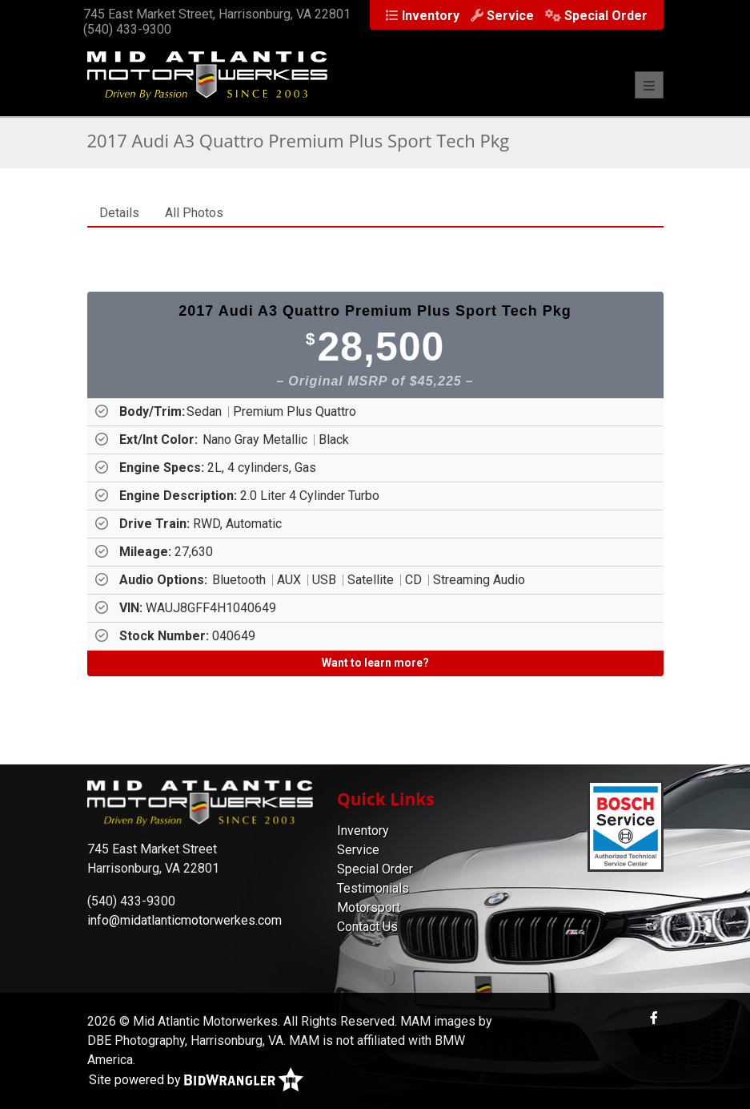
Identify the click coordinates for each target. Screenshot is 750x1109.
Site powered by (196, 1080)
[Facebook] (654, 1018)
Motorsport (368, 907)
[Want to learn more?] (375, 663)
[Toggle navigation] (649, 85)
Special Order (375, 869)
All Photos (194, 212)
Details (119, 212)
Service (358, 849)
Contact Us (367, 926)
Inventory (363, 830)
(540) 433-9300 (127, 29)
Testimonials (373, 888)
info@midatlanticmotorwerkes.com (184, 920)
